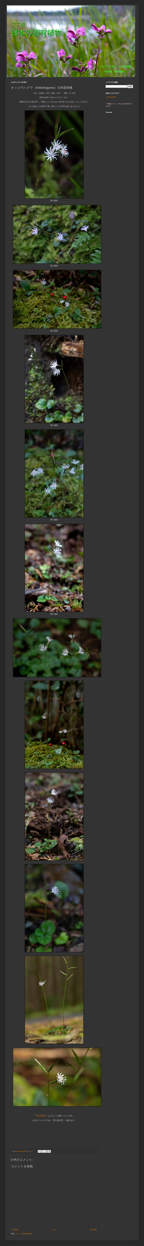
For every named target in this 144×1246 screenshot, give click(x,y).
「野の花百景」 (40, 1116)
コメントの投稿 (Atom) (23, 1234)
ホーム (54, 1230)
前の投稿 (93, 1230)
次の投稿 (15, 1230)
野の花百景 (112, 97)
